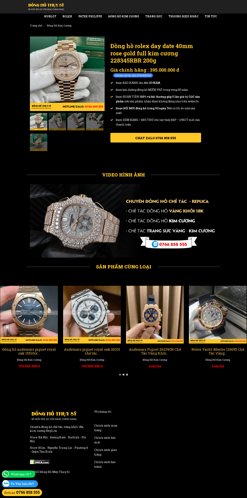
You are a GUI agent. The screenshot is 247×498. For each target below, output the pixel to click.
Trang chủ (36, 25)
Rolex (67, 16)
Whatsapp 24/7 (21, 474)
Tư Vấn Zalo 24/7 (22, 483)
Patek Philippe (90, 16)
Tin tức (211, 16)
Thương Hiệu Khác (183, 16)
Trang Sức (153, 16)
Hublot (50, 16)
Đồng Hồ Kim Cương (123, 16)
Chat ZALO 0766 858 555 (155, 138)
